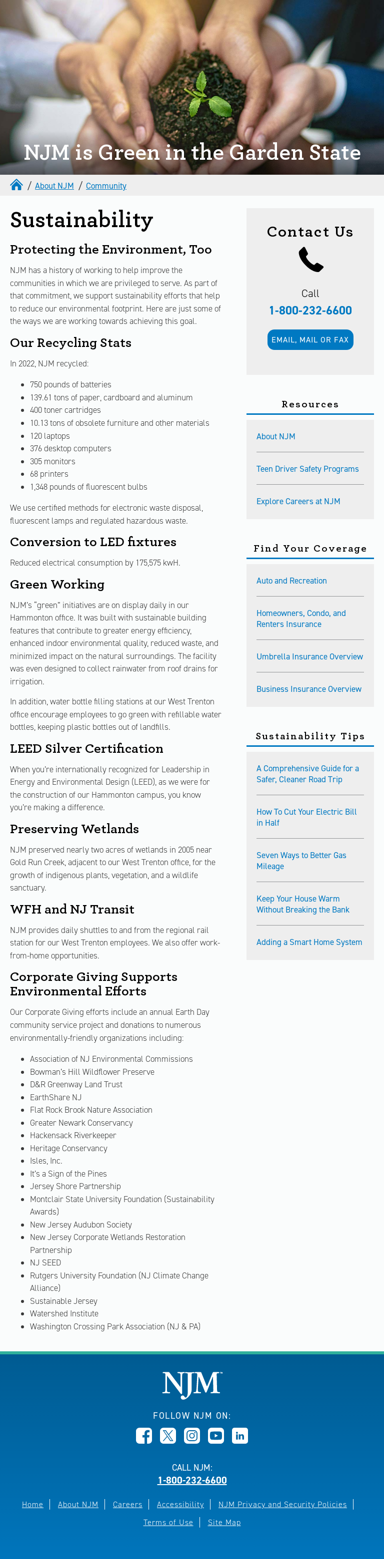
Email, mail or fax (310, 339)
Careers (127, 1504)
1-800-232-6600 (310, 310)
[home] (17, 185)
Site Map (224, 1522)
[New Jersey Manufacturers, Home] (192, 1397)
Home (33, 1504)
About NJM (54, 185)
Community (106, 185)
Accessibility (180, 1504)
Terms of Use (169, 1522)
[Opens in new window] (144, 1441)
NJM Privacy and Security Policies (282, 1504)
